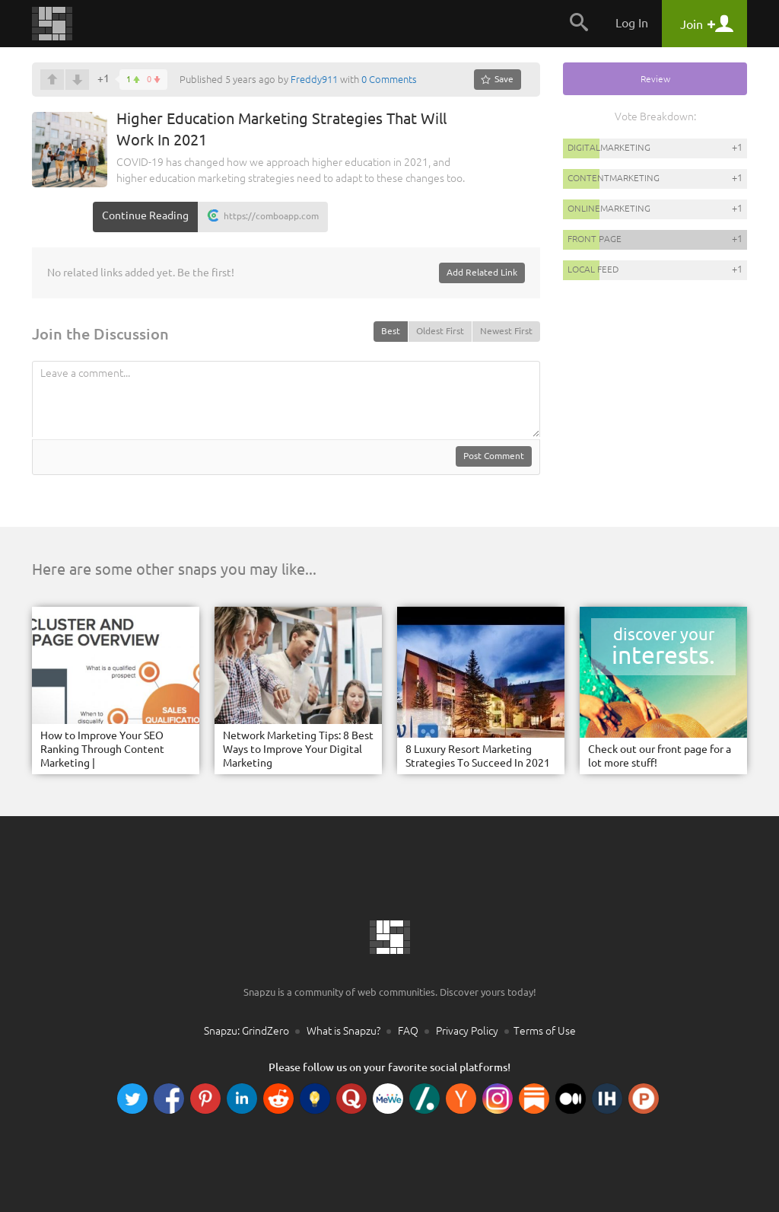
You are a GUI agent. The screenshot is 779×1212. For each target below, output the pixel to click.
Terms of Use (545, 1031)
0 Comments (389, 79)
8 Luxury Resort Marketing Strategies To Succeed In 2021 (477, 756)
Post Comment (493, 456)
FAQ (408, 1031)
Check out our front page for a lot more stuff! (659, 756)
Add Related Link (482, 272)
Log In (631, 23)
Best (390, 331)
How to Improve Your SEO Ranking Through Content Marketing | (102, 749)
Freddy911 (314, 79)
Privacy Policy (467, 1031)
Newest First (506, 331)
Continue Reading (145, 215)
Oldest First (440, 331)
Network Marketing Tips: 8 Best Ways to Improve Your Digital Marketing (298, 749)
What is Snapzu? (343, 1031)
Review (655, 79)
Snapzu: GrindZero (246, 1031)
